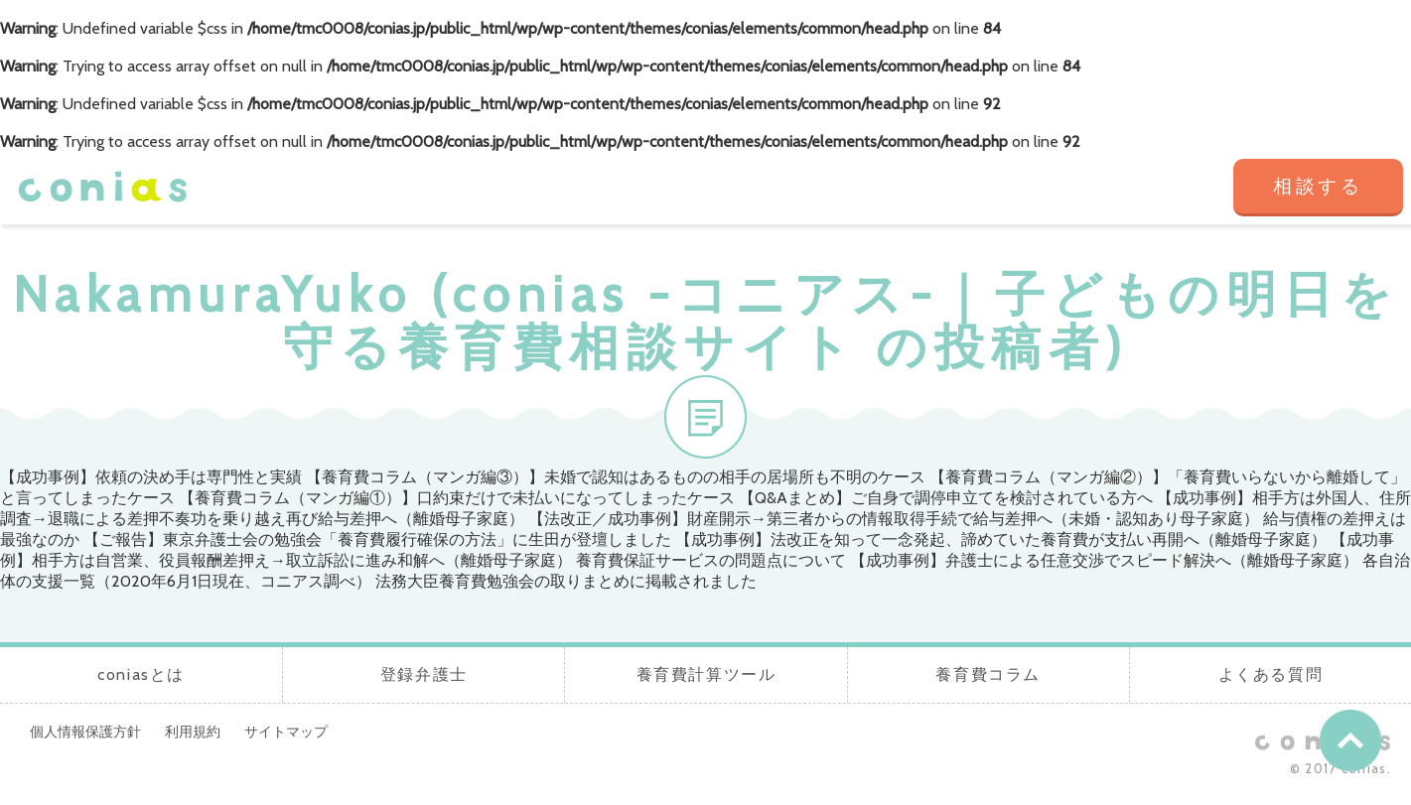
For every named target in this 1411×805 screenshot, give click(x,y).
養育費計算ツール (869, 187)
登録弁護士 (727, 187)
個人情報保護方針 (85, 731)
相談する (1318, 186)
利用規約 (192, 731)
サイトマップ (286, 731)
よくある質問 (1153, 187)
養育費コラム (1011, 187)
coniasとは (585, 187)
